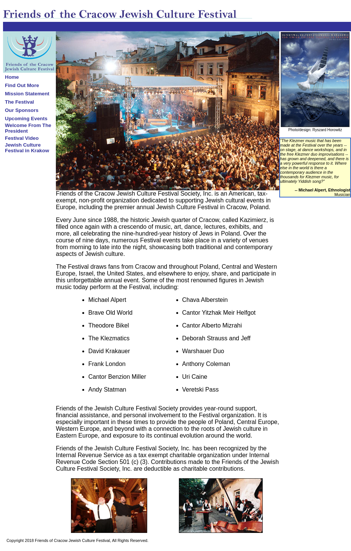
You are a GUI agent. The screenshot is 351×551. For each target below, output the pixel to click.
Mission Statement (27, 93)
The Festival (19, 102)
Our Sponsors (21, 110)
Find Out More (22, 85)
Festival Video (21, 138)
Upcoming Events (26, 118)
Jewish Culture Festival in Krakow (27, 147)
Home (12, 77)
